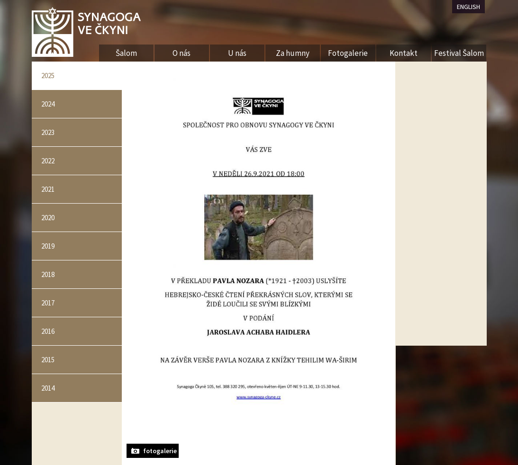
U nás (237, 53)
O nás (182, 53)
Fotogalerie (348, 53)
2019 (48, 245)
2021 (48, 189)
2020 (48, 217)
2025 (48, 75)
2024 (48, 103)
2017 (48, 302)
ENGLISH (468, 6)
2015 (48, 359)
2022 (48, 160)
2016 (48, 331)
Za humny (292, 53)
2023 (48, 132)
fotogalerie (160, 451)
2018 (48, 274)
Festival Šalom (459, 53)
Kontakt (404, 53)
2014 (48, 388)
